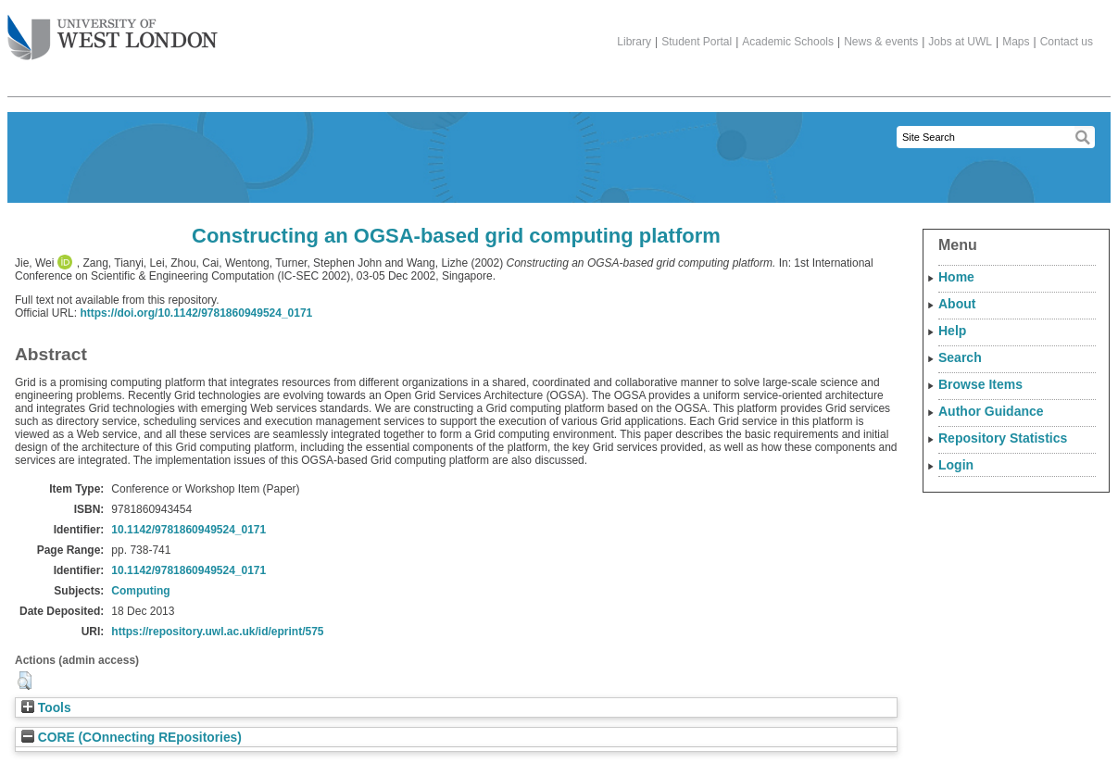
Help (952, 330)
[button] (24, 681)
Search (960, 357)
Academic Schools (788, 41)
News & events (881, 41)
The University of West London (112, 30)
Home (956, 276)
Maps (1015, 41)
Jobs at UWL (960, 41)
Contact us (1066, 41)
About (956, 303)
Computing (140, 590)
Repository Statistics (1002, 438)
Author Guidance (991, 411)
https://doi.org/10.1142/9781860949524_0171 (196, 313)
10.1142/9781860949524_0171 (188, 529)
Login (956, 464)
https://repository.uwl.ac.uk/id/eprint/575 (217, 631)
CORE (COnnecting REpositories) (131, 738)
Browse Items (980, 384)
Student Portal (696, 41)
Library (634, 41)
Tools (46, 708)
